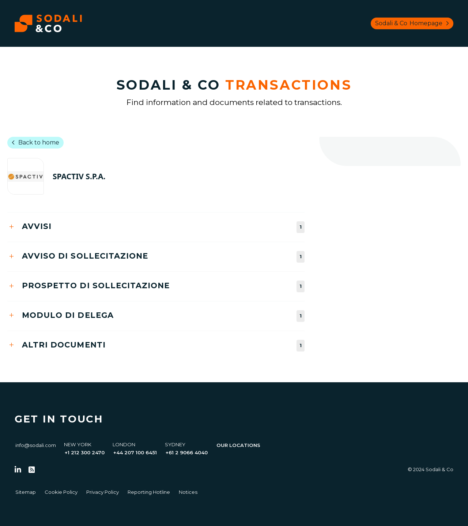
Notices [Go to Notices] (188, 492)
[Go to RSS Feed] (32, 469)
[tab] (156, 227)
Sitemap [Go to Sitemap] (25, 492)
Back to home (34, 143)
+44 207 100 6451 (135, 452)
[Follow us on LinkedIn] (18, 469)
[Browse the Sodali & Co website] (48, 23)
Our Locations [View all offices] (238, 445)
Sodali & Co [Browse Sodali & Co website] (413, 23)
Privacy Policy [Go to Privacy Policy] (102, 492)
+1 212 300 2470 (85, 452)
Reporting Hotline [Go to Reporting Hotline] (149, 492)
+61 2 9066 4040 (187, 452)
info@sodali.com (35, 445)
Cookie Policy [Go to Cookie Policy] (61, 492)
